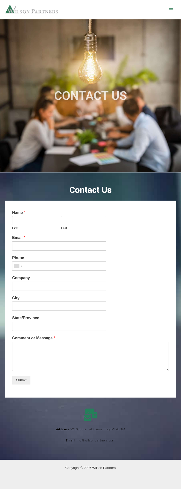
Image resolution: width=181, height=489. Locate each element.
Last (64, 228)
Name (18, 213)
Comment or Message (33, 338)
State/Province (25, 318)
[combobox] (18, 266)
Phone (18, 258)
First (15, 228)
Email (18, 238)
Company (21, 278)
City (15, 298)
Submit (21, 380)
